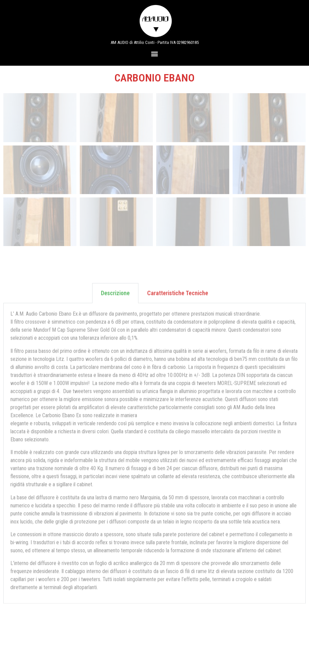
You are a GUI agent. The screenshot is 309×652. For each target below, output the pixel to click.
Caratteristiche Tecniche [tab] (177, 195)
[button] (154, 53)
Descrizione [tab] (115, 195)
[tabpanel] (154, 356)
